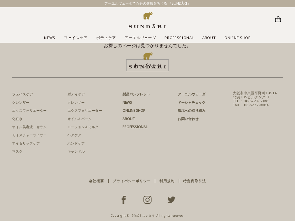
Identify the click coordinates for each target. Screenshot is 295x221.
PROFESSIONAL (179, 37)
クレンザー (20, 102)
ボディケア (106, 37)
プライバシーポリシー (132, 180)
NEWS (49, 37)
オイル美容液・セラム (29, 126)
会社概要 (96, 180)
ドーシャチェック (191, 102)
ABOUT (209, 37)
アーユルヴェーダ (140, 37)
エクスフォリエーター (29, 110)
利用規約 (167, 180)
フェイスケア (76, 37)
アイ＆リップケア (26, 143)
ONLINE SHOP (237, 37)
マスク (17, 151)
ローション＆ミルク (83, 126)
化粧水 (17, 118)
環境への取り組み (191, 110)
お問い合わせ (188, 118)
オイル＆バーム (79, 118)
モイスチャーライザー (29, 134)
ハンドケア (76, 143)
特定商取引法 (194, 180)
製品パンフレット (136, 94)
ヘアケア (74, 134)
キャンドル (76, 151)
